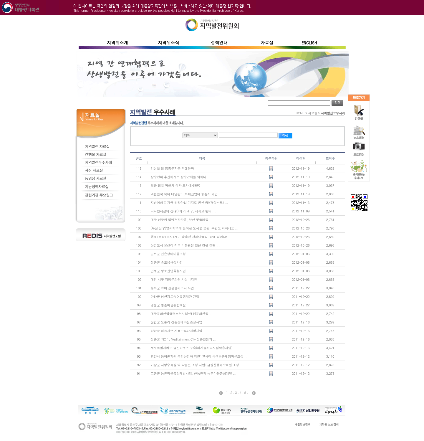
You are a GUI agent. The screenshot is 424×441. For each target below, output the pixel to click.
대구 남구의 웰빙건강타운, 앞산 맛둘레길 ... (181, 219)
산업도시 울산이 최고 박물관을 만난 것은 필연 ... (184, 245)
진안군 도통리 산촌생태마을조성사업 (176, 322)
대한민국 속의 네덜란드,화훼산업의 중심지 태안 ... (186, 194)
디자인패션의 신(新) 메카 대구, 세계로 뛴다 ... (183, 211)
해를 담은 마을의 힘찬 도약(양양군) (175, 185)
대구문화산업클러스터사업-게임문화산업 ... (181, 313)
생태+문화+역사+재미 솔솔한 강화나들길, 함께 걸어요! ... (190, 236)
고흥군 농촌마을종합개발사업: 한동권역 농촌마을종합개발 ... (193, 373)
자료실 (312, 113)
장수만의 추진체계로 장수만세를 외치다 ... (180, 177)
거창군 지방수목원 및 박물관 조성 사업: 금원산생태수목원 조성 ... (196, 365)
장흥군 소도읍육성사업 (166, 262)
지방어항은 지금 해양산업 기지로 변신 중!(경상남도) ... (189, 202)
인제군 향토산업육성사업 (168, 271)
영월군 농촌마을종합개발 (168, 305)
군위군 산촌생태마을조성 (168, 254)
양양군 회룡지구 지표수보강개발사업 (176, 330)
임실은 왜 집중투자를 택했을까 (172, 168)
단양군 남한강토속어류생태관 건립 (174, 296)
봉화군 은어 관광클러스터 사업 (172, 288)
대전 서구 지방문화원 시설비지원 (173, 279)
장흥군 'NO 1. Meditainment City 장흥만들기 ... (183, 339)
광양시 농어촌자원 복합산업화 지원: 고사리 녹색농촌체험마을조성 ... (198, 356)
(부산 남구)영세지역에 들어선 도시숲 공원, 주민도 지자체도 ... (194, 228)
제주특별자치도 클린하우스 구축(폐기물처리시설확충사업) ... (193, 348)
